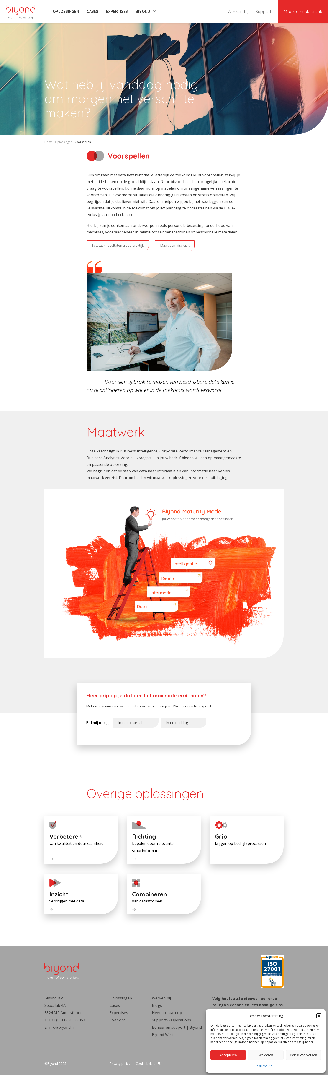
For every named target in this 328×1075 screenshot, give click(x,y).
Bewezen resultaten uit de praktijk (118, 245)
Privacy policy (120, 1063)
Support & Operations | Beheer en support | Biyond (177, 1023)
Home (48, 142)
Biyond (146, 11)
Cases (92, 11)
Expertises (117, 11)
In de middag (177, 722)
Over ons (118, 1020)
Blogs (157, 1005)
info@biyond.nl (61, 1027)
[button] (319, 1016)
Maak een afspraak (303, 11)
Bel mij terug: (98, 722)
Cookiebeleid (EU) (149, 1063)
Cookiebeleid (263, 1066)
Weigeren (266, 1055)
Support (264, 11)
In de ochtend (130, 722)
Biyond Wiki (162, 1034)
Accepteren (228, 1055)
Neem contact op (167, 1012)
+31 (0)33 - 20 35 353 (67, 1020)
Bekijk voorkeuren (303, 1055)
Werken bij (238, 11)
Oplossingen (66, 11)
